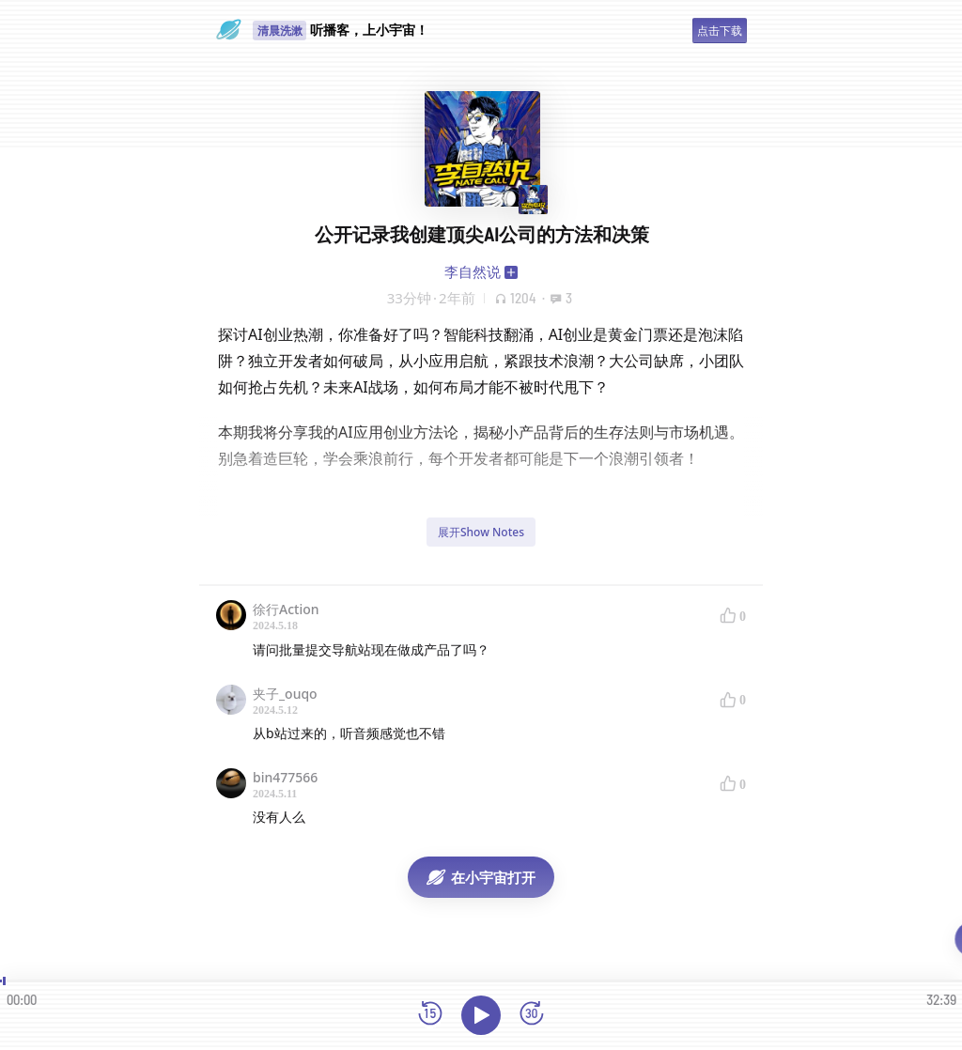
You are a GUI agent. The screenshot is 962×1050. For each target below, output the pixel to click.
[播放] (481, 1015)
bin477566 (285, 777)
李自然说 (472, 271)
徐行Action (286, 609)
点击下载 (719, 31)
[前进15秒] (531, 1014)
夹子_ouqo (285, 694)
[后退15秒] (430, 1014)
